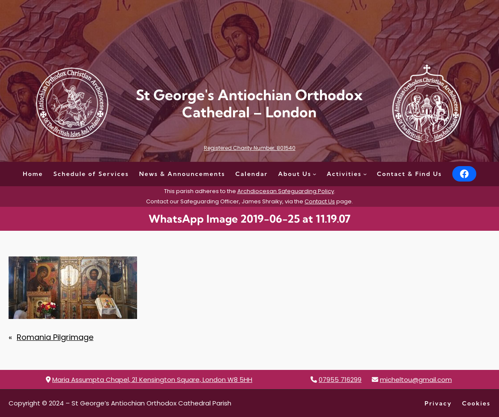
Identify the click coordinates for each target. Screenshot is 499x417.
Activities (344, 174)
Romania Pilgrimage (55, 337)
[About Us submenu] (314, 174)
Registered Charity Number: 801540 (250, 148)
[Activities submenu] (365, 174)
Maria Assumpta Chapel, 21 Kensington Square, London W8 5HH (152, 379)
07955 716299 (340, 379)
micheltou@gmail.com (416, 379)
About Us (294, 174)
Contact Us (320, 201)
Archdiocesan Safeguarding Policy (285, 191)
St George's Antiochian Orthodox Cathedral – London (249, 103)
